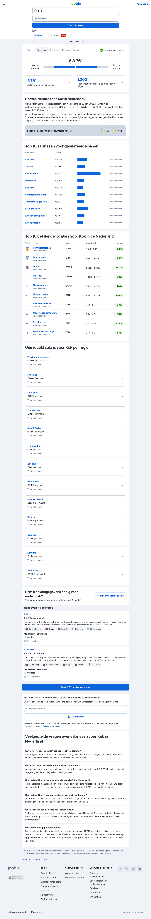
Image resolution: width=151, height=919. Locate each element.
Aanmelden (75, 716)
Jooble (140, 912)
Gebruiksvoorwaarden (18, 912)
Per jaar (30, 50)
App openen (143, 4)
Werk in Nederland (48, 899)
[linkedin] (139, 869)
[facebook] (120, 869)
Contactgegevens (49, 886)
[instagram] (126, 869)
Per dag (66, 50)
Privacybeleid (29, 726)
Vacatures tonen (116, 159)
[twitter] (133, 869)
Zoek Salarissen (75, 25)
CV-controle (95, 897)
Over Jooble (46, 873)
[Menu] (3, 3)
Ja (106, 130)
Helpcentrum (46, 894)
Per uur (76, 50)
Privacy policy (37, 912)
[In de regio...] (75, 18)
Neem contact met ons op (110, 595)
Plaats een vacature (74, 877)
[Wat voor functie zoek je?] (75, 11)
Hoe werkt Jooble (48, 877)
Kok (26, 614)
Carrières (44, 890)
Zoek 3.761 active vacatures (75, 687)
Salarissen (94, 888)
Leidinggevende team (50, 881)
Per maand (42, 50)
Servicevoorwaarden (51, 726)
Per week (54, 50)
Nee (118, 130)
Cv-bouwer (95, 892)
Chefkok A (30, 649)
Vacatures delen (72, 873)
